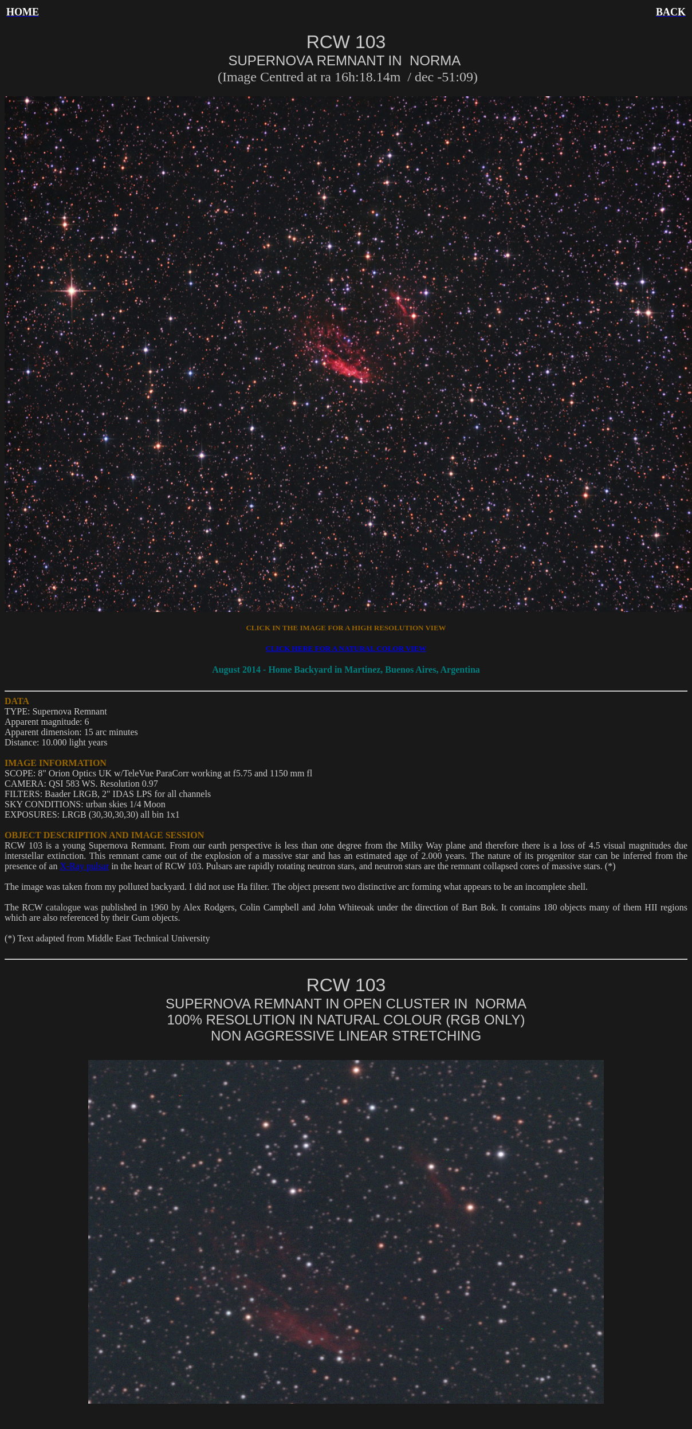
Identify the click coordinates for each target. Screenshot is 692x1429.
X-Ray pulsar (84, 866)
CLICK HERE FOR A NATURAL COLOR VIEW (346, 648)
